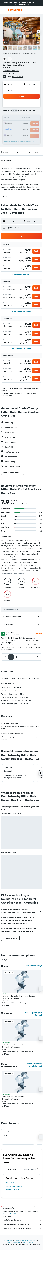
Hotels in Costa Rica (13, 1277)
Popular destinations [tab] (31, 1208)
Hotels (17, 1274)
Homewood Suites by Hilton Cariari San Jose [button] (19, 1034)
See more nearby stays (33, 1004)
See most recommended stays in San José (33, 1103)
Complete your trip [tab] (12, 1208)
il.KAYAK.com (8, 1274)
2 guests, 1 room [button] (11, 90)
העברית (26, 4)
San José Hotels (28, 1277)
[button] (40, 3)
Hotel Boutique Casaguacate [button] (13, 1083)
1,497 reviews (17, 76)
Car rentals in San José (14, 1224)
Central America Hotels (29, 1274)
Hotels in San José (12, 1228)
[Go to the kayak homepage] (15, 10)
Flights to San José (12, 1221)
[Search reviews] (23, 609)
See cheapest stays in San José (33, 1052)
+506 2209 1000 (9, 73)
